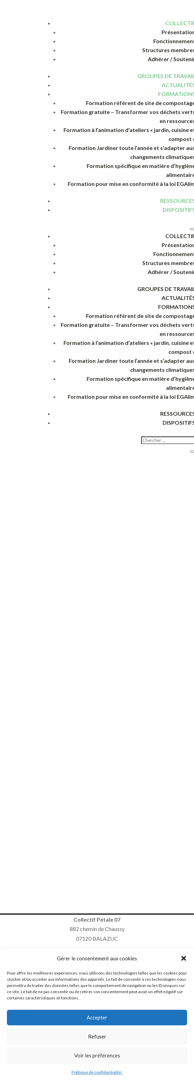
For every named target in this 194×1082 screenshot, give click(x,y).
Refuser (97, 1036)
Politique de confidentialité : (97, 1072)
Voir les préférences (97, 1055)
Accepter (97, 1017)
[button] (183, 958)
